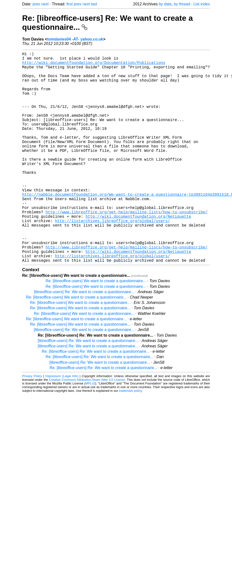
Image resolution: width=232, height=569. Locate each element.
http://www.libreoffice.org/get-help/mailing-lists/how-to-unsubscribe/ (127, 248)
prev (36, 4)
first (69, 4)
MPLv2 (90, 430)
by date (165, 4)
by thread (182, 4)
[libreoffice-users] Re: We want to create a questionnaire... (84, 339)
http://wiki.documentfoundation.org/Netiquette (138, 253)
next (45, 4)
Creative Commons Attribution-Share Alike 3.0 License (87, 426)
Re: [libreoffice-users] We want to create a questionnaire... (96, 328)
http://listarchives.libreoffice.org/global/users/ (112, 258)
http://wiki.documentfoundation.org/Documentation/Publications (94, 65)
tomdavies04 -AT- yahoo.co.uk (75, 39)
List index (201, 4)
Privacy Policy (32, 423)
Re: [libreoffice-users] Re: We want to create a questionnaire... (96, 398)
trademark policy (130, 437)
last (94, 4)
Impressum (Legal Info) (61, 423)
